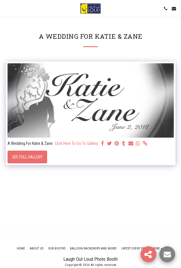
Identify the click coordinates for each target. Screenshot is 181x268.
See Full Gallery (27, 157)
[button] (6, 8)
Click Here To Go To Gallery (76, 143)
